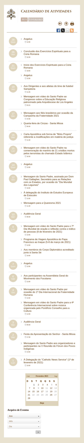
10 (42, 388)
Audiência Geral (32, 213)
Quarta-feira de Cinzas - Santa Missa (43, 123)
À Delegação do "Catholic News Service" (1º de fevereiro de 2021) (49, 361)
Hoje (42, 403)
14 (29, 391)
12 (51, 388)
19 (51, 391)
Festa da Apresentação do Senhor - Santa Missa (49, 334)
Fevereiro (36, 19)
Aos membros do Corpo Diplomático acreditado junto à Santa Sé (49, 251)
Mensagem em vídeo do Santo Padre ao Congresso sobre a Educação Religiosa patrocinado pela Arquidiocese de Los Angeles (48, 99)
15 (33, 391)
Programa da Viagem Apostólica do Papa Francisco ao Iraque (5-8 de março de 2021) (47, 240)
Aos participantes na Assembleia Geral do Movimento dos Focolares (46, 277)
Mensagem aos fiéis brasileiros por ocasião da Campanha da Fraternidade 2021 (48, 114)
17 (42, 391)
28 (29, 398)
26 (51, 395)
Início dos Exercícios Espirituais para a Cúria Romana (47, 66)
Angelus (28, 39)
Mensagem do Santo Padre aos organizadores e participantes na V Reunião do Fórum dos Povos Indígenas (49, 346)
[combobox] (24, 416)
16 (38, 391)
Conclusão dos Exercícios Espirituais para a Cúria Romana (47, 52)
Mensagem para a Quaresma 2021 (42, 203)
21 (29, 395)
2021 (24, 19)
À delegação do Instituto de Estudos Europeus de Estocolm (48, 194)
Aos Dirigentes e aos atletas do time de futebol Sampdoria (48, 87)
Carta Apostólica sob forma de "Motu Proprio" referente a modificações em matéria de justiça (48, 135)
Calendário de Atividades (46, 11)
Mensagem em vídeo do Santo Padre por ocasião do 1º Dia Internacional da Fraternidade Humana (49, 292)
